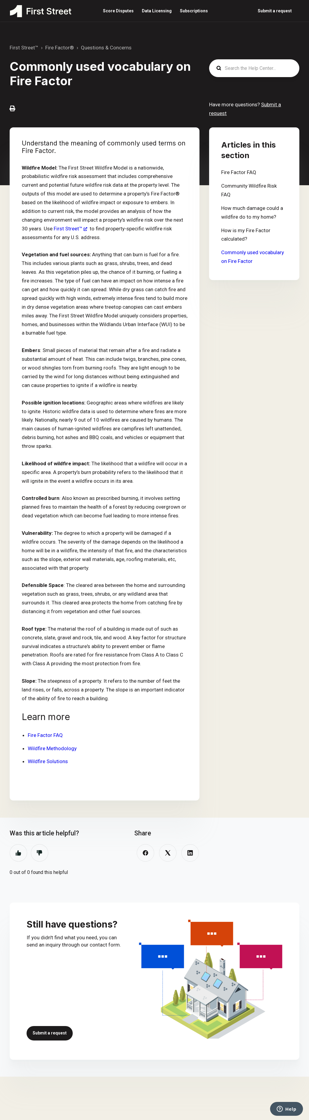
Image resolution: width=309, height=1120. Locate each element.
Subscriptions (194, 10)
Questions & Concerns (106, 48)
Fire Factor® (59, 48)
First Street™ (24, 48)
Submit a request (275, 10)
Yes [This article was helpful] (18, 853)
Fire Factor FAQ (45, 735)
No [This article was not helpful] (39, 853)
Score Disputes (118, 10)
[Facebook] (145, 852)
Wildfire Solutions (48, 761)
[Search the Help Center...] (254, 68)
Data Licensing (157, 10)
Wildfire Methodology (52, 748)
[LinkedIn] (190, 852)
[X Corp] (167, 852)
